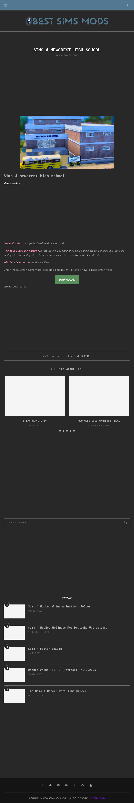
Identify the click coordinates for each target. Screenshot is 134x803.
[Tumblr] (75, 785)
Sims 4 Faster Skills (45, 648)
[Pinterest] (50, 785)
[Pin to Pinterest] (82, 356)
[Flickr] (58, 785)
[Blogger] (91, 785)
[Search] (128, 5)
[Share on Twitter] (78, 356)
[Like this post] (71, 356)
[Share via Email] (88, 356)
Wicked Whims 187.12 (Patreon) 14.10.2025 (62, 670)
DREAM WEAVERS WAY (35, 420)
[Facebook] (42, 785)
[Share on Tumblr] (84, 356)
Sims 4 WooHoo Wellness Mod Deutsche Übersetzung (67, 627)
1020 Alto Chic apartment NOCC (98, 420)
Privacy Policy (97, 797)
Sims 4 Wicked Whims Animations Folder (59, 606)
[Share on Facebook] (75, 356)
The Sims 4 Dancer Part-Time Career (57, 691)
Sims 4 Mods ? (12, 183)
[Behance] (66, 785)
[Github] (82, 785)
